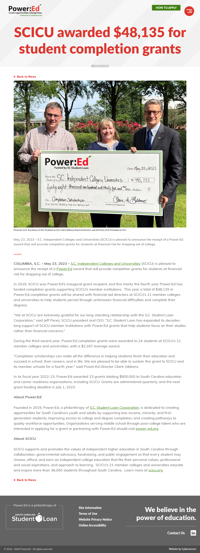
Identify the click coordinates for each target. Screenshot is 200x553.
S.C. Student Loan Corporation (114, 408)
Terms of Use (88, 513)
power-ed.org (147, 429)
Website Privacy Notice (95, 519)
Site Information (90, 507)
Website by (182, 549)
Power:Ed (28, 11)
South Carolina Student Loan (34, 517)
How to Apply (166, 8)
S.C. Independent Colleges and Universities (105, 264)
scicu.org (155, 470)
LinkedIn (193, 533)
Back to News (26, 76)
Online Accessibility (92, 525)
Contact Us (176, 532)
